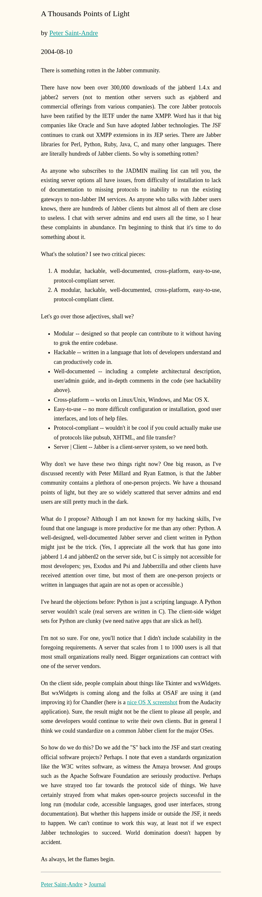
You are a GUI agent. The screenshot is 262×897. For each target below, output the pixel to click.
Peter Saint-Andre (73, 33)
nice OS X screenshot (152, 702)
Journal (97, 884)
